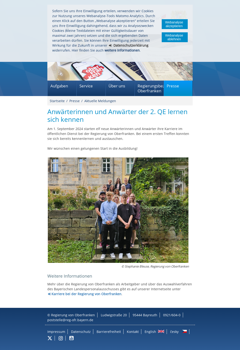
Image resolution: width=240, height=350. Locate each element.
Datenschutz (81, 331)
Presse (173, 86)
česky (174, 331)
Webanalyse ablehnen (174, 37)
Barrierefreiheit (109, 331)
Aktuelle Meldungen (100, 101)
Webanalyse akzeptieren (174, 24)
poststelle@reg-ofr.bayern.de (70, 320)
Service (86, 86)
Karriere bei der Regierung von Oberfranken (86, 294)
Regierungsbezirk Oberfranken (151, 88)
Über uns (117, 86)
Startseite (57, 101)
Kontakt (133, 331)
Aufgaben (59, 86)
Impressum (56, 331)
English (150, 331)
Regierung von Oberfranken (73, 315)
